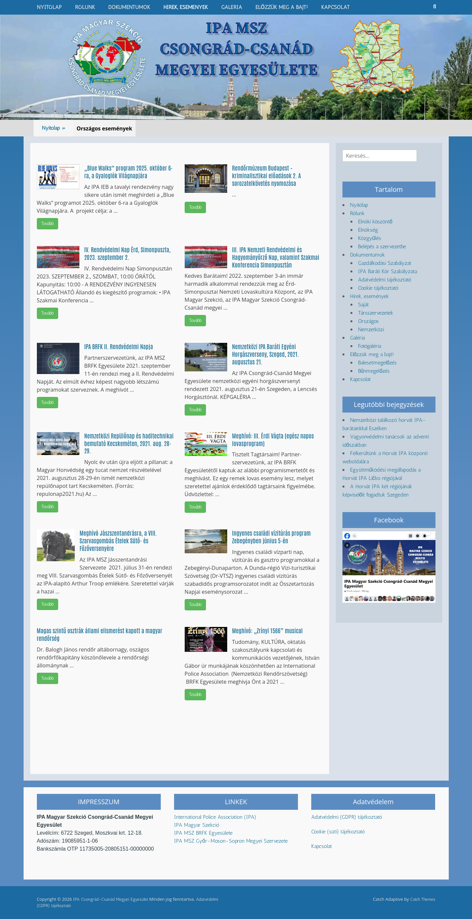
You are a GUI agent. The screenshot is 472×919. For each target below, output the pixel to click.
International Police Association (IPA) (216, 817)
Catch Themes (422, 899)
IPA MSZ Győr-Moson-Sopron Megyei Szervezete (231, 841)
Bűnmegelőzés (374, 371)
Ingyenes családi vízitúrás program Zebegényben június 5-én (271, 536)
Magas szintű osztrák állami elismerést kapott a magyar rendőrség (99, 634)
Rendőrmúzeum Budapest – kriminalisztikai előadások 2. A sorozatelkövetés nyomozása (266, 175)
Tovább (47, 223)
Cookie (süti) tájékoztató (338, 831)
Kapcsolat (335, 7)
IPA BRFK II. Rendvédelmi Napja (118, 346)
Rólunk (85, 7)
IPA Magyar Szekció (196, 825)
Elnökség (368, 230)
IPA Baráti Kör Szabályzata (387, 271)
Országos (368, 321)
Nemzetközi (371, 329)
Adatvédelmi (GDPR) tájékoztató (346, 817)
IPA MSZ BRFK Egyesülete (203, 833)
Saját (363, 304)
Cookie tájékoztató (378, 288)
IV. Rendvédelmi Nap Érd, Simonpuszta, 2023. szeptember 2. (127, 253)
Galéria (231, 7)
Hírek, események (185, 7)
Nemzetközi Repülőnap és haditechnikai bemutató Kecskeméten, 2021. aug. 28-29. (129, 443)
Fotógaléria (369, 346)
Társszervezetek (375, 313)
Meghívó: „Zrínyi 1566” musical (267, 630)
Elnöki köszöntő (375, 221)
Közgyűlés (369, 238)
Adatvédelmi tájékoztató (384, 279)
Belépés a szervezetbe (382, 246)
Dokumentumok (129, 7)
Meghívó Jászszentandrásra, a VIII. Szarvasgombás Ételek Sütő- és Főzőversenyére (118, 540)
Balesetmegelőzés (377, 362)
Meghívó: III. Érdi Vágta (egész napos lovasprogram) (273, 439)
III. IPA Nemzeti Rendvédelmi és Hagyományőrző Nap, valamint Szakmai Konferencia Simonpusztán (276, 256)
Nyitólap (49, 7)
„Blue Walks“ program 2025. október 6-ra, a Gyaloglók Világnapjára (128, 171)
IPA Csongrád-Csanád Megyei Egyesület (110, 899)
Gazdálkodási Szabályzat (384, 263)
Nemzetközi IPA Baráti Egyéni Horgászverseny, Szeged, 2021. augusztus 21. (265, 353)
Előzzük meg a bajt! (281, 7)
